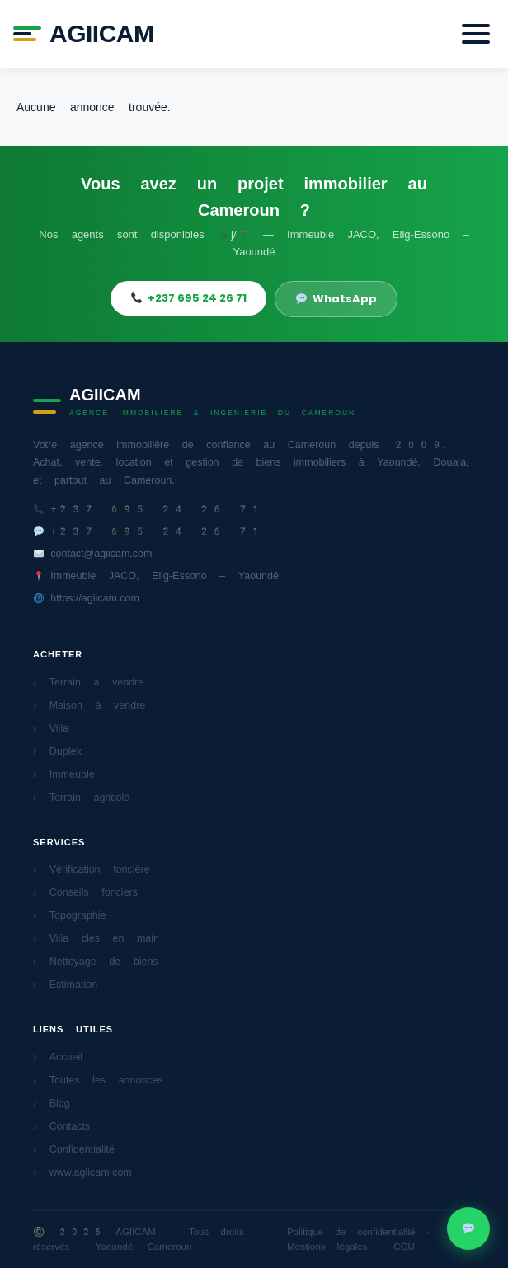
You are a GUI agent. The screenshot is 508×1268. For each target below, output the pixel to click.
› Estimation (65, 984)
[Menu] (476, 34)
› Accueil (57, 1056)
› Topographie (69, 915)
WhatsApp (336, 298)
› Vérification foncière (91, 869)
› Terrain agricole (81, 797)
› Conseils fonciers (85, 892)
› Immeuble (64, 774)
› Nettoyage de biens (95, 961)
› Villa (50, 728)
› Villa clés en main (96, 938)
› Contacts (61, 1126)
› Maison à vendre (89, 705)
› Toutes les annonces (98, 1080)
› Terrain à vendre (88, 682)
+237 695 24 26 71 (189, 298)
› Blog (51, 1103)
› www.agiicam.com (82, 1172)
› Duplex (57, 751)
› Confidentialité (74, 1149)
